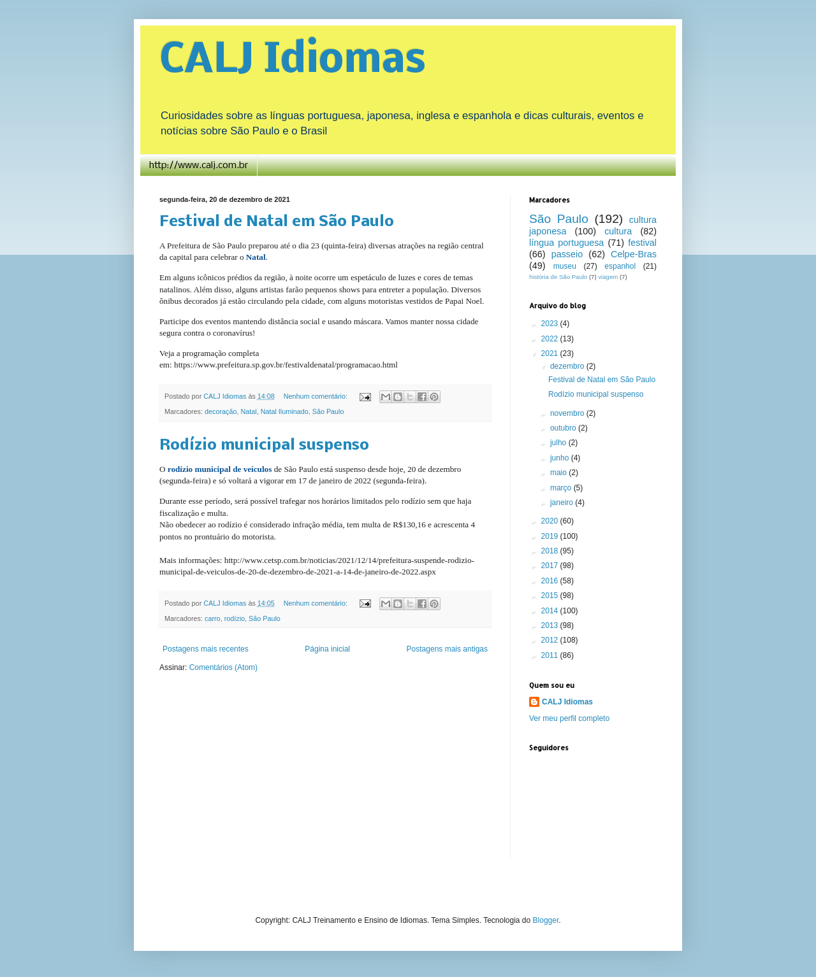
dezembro (568, 366)
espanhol (620, 266)
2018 (550, 550)
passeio (567, 254)
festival (642, 243)
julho (559, 442)
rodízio (234, 618)
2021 (550, 353)
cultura (618, 231)
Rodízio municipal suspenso (264, 445)
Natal (248, 411)
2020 (550, 521)
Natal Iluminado (285, 411)
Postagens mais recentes (206, 649)
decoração (221, 411)
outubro (564, 428)
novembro (568, 413)
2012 (550, 640)
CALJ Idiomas (292, 61)
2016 (550, 580)
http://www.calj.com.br (198, 165)
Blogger (546, 920)
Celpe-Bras (634, 254)
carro (213, 618)
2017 (550, 565)
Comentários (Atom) (223, 667)
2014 (550, 610)
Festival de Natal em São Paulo (276, 222)
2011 (550, 655)
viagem (608, 276)
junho (560, 457)
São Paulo (328, 411)
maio (559, 472)
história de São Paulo (558, 276)
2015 (550, 595)
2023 (550, 323)
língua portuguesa (566, 243)
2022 (550, 338)
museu (564, 266)
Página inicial (327, 649)
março (562, 487)
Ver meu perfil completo (569, 718)
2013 (550, 625)
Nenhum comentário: (316, 396)
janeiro (562, 502)
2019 (550, 536)
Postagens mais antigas (447, 649)
